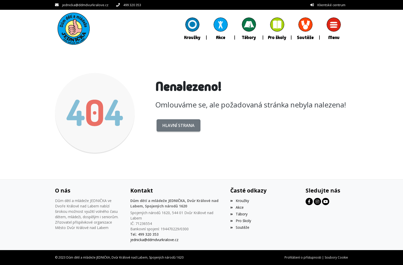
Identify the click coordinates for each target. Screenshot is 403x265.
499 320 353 (132, 5)
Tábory (238, 214)
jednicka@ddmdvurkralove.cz (85, 5)
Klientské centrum (331, 5)
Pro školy (240, 220)
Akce (236, 207)
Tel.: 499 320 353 (144, 234)
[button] (334, 28)
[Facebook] (309, 201)
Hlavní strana (178, 125)
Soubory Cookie (336, 257)
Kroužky (239, 200)
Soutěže (239, 227)
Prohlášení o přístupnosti (303, 257)
